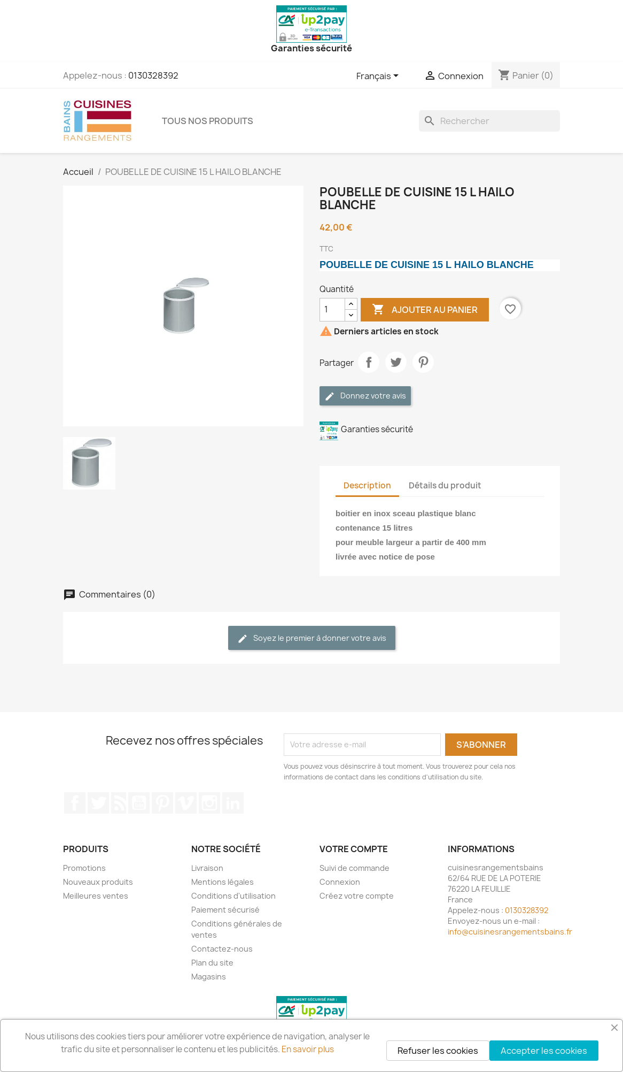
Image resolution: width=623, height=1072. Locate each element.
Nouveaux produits (98, 882)
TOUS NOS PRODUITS (207, 121)
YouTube (139, 803)
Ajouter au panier (425, 310)
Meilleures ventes (95, 896)
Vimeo (186, 803)
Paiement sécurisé (225, 910)
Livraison (207, 868)
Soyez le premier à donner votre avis (311, 638)
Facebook (74, 803)
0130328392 (153, 75)
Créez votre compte (357, 896)
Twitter (98, 803)
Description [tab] (367, 485)
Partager (368, 362)
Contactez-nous (222, 949)
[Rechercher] (489, 121)
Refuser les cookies (438, 1050)
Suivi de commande (355, 868)
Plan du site (212, 963)
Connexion (340, 882)
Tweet (396, 362)
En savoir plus (308, 1049)
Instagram (209, 803)
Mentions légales (222, 882)
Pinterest (423, 362)
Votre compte (354, 849)
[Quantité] (332, 309)
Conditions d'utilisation (233, 896)
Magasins (208, 976)
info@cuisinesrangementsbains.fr (510, 931)
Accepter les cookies (544, 1050)
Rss (118, 803)
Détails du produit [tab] (445, 485)
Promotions (84, 868)
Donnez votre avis (365, 396)
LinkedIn (233, 803)
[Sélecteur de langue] (379, 76)
